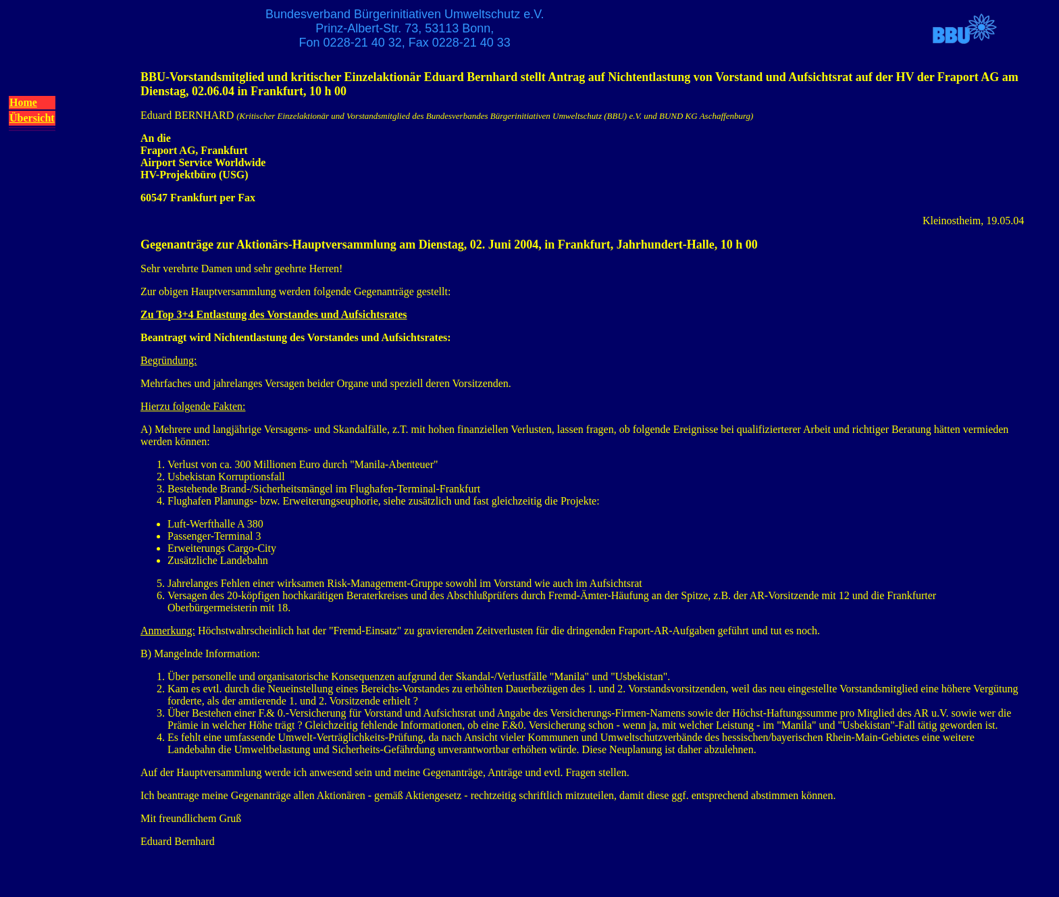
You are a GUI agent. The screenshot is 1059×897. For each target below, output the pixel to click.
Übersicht (32, 118)
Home (23, 102)
